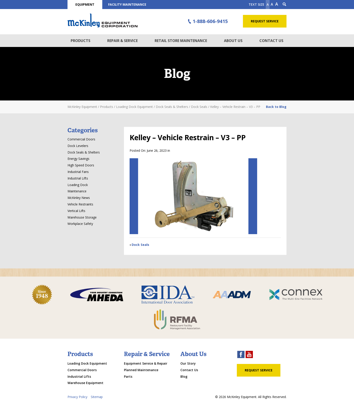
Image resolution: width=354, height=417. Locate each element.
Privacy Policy (77, 397)
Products (80, 40)
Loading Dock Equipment (87, 363)
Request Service (265, 21)
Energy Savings (78, 158)
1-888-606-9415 (207, 21)
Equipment (84, 4)
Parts (128, 376)
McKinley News (79, 198)
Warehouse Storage (82, 217)
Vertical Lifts (76, 211)
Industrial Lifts (78, 178)
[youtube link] (249, 355)
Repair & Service (122, 40)
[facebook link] (240, 355)
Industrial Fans (78, 172)
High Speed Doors (81, 165)
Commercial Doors (81, 139)
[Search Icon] (284, 4)
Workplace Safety (80, 223)
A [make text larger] (276, 4)
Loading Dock (78, 185)
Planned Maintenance (141, 370)
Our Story (188, 363)
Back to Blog (276, 107)
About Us (233, 40)
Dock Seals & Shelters (84, 152)
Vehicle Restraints (80, 204)
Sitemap (97, 397)
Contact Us (271, 40)
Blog (183, 376)
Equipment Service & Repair (145, 363)
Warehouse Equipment (85, 383)
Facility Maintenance (127, 4)
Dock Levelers (78, 146)
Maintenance (77, 191)
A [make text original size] (272, 4)
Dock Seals (140, 244)
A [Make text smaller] (268, 4)
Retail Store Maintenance (181, 40)
